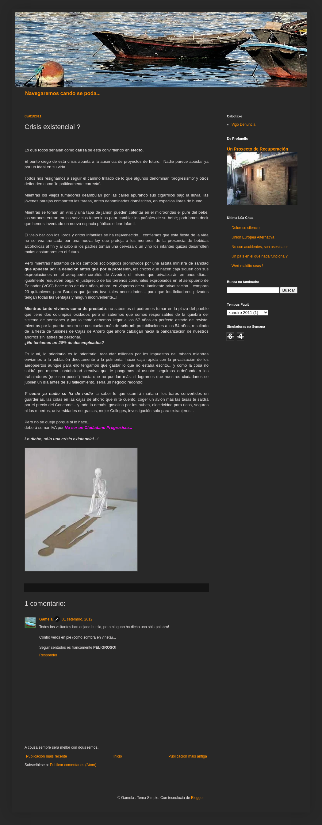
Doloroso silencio (245, 228)
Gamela (45, 619)
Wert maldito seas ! (247, 266)
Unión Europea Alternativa (253, 237)
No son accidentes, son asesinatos (260, 247)
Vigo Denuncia (243, 124)
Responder (48, 655)
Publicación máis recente (46, 756)
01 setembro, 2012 (77, 619)
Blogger (197, 798)
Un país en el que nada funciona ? (260, 256)
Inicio (117, 756)
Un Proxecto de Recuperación (257, 149)
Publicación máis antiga (187, 756)
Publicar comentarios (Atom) (73, 765)
